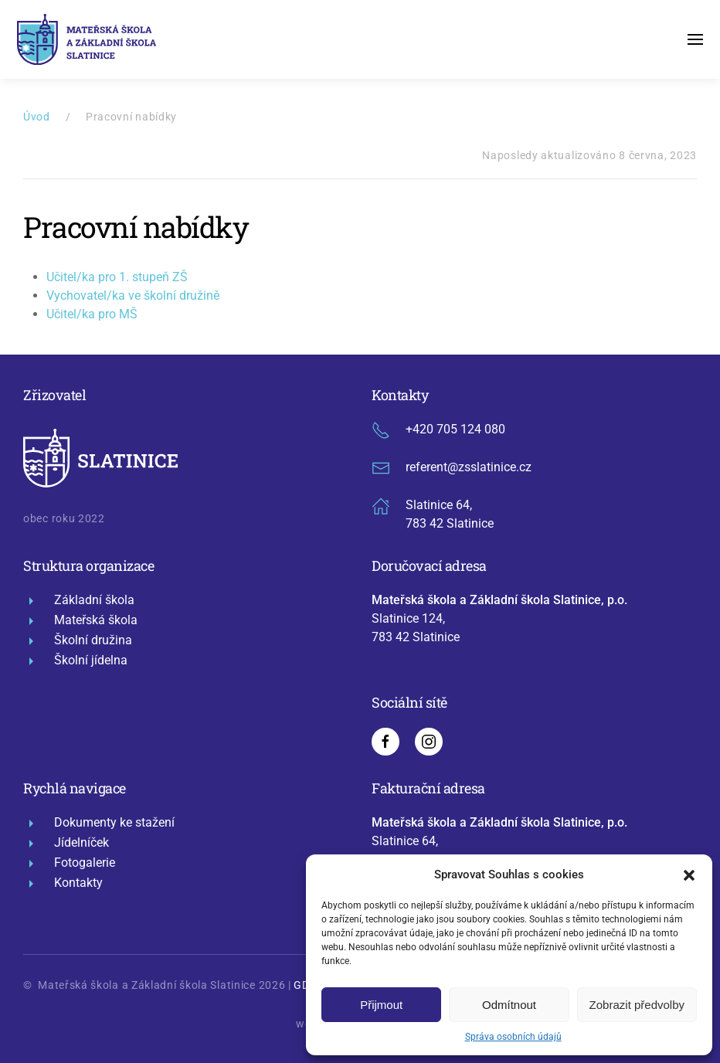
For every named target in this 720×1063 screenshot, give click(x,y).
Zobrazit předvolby (636, 1004)
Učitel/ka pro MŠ (92, 314)
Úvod (36, 116)
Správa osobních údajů (513, 1036)
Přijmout (381, 1004)
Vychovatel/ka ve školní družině (132, 295)
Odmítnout (509, 1004)
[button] (689, 874)
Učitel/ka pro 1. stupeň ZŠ (117, 277)
